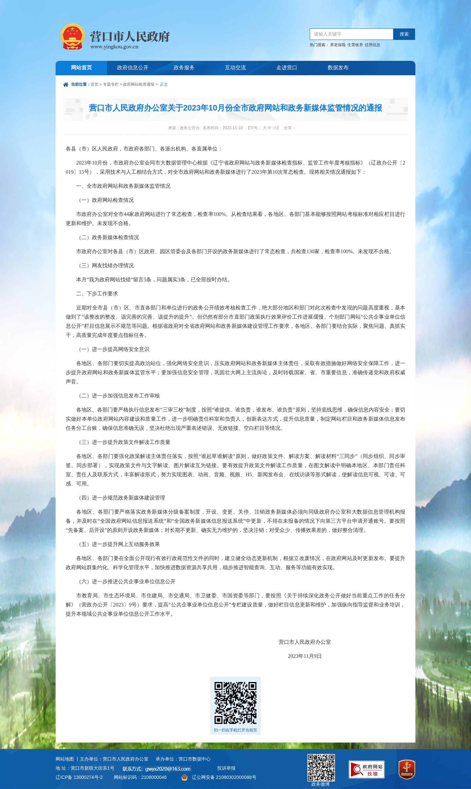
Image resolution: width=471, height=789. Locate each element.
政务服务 (184, 68)
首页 (94, 84)
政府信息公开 (132, 68)
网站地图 (65, 759)
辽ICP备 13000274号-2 (79, 777)
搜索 (404, 34)
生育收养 (355, 45)
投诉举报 (226, 768)
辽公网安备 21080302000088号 (224, 777)
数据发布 (338, 68)
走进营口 (286, 68)
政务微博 (321, 761)
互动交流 (235, 68)
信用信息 (372, 45)
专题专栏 (111, 84)
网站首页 (81, 68)
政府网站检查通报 (138, 84)
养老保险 (338, 45)
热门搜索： (319, 45)
